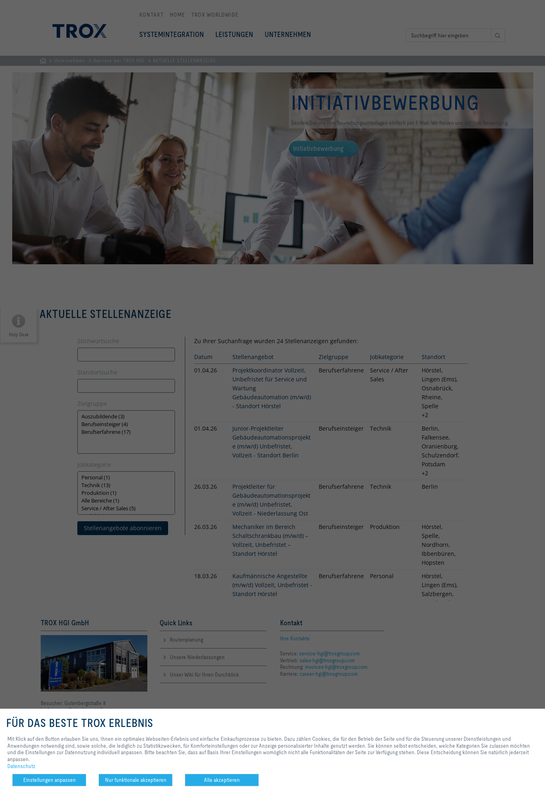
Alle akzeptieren (222, 780)
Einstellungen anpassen (49, 780)
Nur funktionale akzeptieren (135, 780)
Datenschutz (21, 766)
